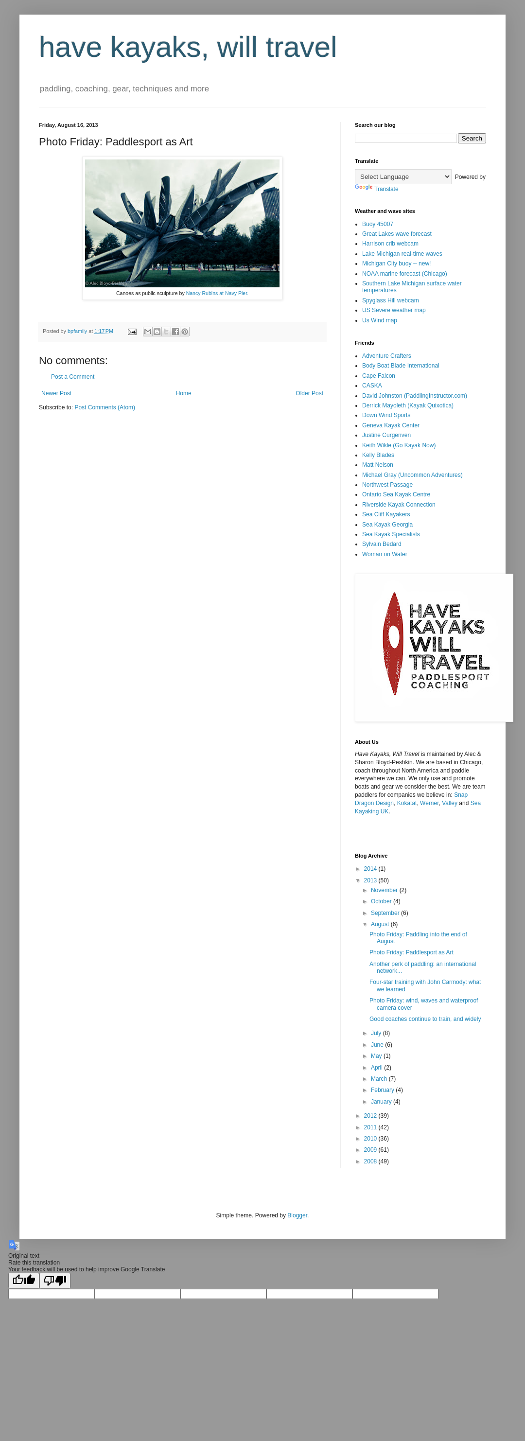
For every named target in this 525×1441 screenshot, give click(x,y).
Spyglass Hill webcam (390, 300)
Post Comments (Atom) (104, 407)
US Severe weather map (394, 310)
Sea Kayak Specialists (391, 534)
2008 (371, 1161)
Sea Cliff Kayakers (386, 514)
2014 (371, 868)
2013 (371, 880)
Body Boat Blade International (400, 365)
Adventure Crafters (386, 355)
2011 (371, 1127)
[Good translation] (23, 1281)
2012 (371, 1115)
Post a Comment (72, 376)
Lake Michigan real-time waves (402, 253)
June (378, 1044)
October (382, 901)
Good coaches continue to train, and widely (425, 1019)
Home (184, 393)
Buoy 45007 (377, 224)
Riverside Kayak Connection (399, 504)
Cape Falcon (378, 375)
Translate (377, 189)
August (381, 924)
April (377, 1067)
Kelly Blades (378, 455)
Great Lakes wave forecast (397, 233)
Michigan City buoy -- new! (396, 263)
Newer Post (56, 393)
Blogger (297, 1215)
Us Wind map (379, 320)
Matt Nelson (377, 464)
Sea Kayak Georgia (387, 524)
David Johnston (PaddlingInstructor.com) (414, 395)
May (377, 1056)
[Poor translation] (54, 1281)
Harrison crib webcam (390, 243)
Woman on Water (384, 554)
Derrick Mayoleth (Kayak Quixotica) (408, 405)
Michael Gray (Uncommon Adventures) (412, 475)
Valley (449, 803)
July (377, 1033)
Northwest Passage (387, 484)
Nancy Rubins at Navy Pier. (217, 293)
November (385, 890)
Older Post (309, 393)
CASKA (372, 385)
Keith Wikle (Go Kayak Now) (399, 445)
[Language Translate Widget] (403, 176)
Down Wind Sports (386, 415)
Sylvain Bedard (382, 544)
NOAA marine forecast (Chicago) (404, 273)
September (386, 913)
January (382, 1101)
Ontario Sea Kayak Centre (396, 494)
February (383, 1090)
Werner (429, 803)
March (380, 1078)
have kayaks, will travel (188, 47)
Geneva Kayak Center (391, 425)
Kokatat (407, 803)
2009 (371, 1149)
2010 (371, 1138)
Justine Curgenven (386, 435)
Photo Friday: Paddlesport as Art (411, 952)
